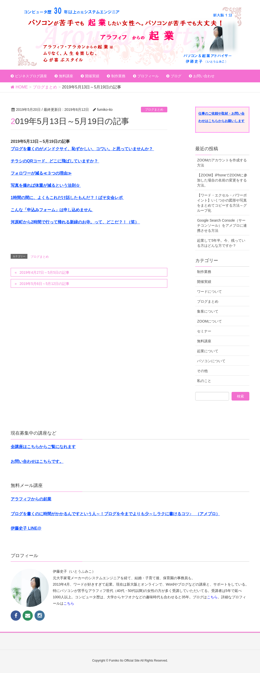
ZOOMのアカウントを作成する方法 (222, 162)
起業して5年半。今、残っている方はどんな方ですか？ (221, 243)
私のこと (204, 381)
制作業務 (204, 272)
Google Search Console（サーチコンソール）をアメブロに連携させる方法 (222, 225)
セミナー (204, 331)
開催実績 (204, 282)
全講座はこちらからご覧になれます (43, 447)
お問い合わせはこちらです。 (37, 461)
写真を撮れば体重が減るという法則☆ (46, 185)
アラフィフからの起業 (31, 499)
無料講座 (204, 341)
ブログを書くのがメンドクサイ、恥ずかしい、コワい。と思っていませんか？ (82, 149)
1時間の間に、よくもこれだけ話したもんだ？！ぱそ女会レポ (67, 197)
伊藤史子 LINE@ (26, 528)
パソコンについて (211, 361)
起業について (207, 351)
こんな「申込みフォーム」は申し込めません (52, 210)
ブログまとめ (154, 109)
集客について (207, 311)
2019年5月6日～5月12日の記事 (44, 284)
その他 (202, 371)
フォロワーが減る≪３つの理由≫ (41, 173)
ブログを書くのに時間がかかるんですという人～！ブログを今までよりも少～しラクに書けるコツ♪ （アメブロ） (115, 514)
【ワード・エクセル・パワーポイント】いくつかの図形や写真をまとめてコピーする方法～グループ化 (222, 202)
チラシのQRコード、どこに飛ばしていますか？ (55, 161)
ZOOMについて (209, 321)
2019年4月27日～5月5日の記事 (44, 272)
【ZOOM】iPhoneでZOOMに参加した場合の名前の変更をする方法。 (222, 180)
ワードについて (209, 291)
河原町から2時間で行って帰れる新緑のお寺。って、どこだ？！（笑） (75, 222)
